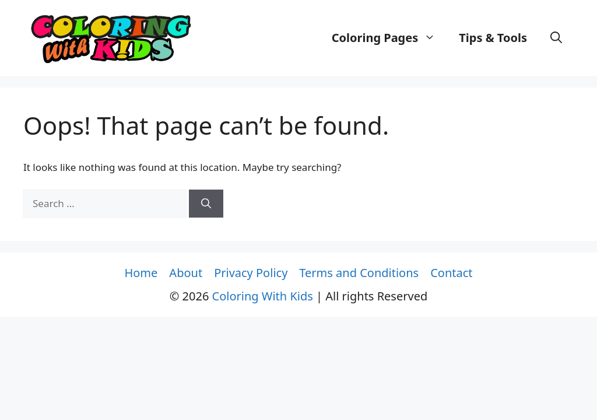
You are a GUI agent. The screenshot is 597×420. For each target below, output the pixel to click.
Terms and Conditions (359, 273)
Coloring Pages (390, 37)
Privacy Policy (250, 273)
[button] (556, 37)
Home (140, 273)
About (185, 273)
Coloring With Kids (262, 296)
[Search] (206, 204)
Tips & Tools (493, 38)
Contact (451, 273)
